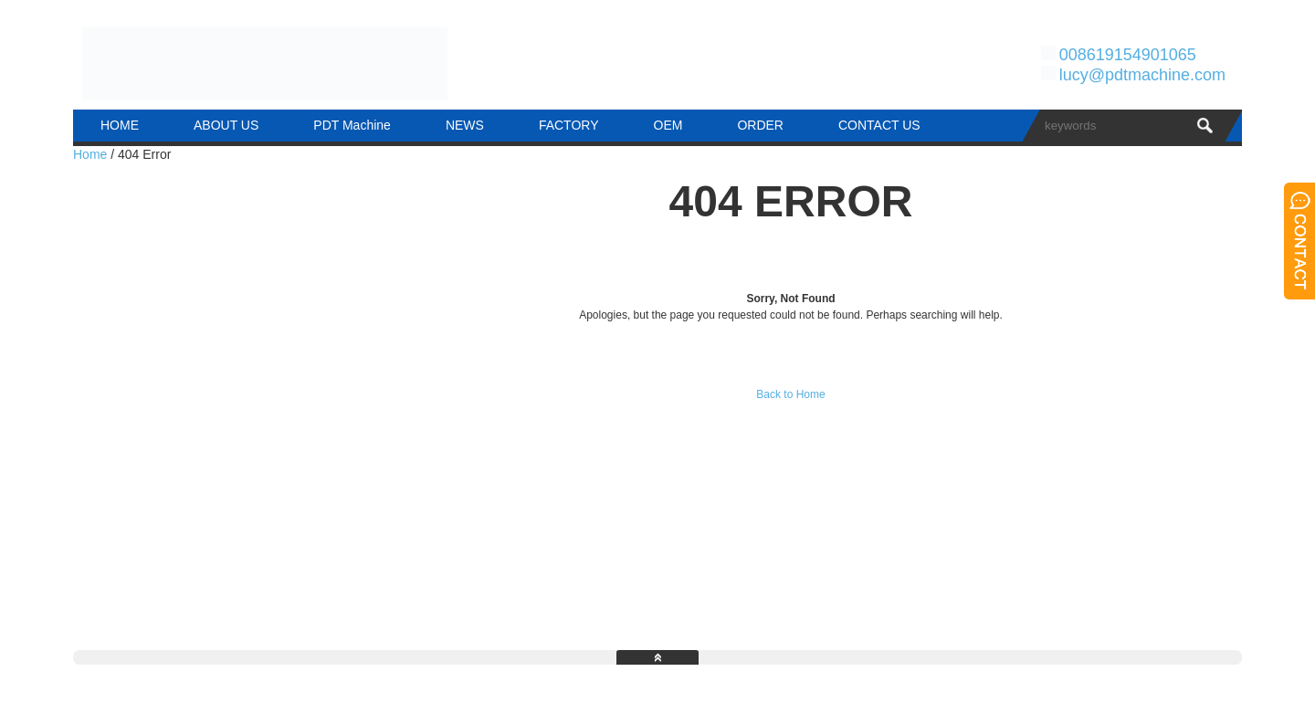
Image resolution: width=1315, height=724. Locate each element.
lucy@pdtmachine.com (1142, 75)
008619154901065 (1127, 55)
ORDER (760, 125)
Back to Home (790, 394)
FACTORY (569, 125)
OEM (668, 125)
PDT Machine (352, 125)
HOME (119, 125)
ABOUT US (226, 125)
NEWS (465, 125)
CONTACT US (879, 125)
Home (90, 154)
